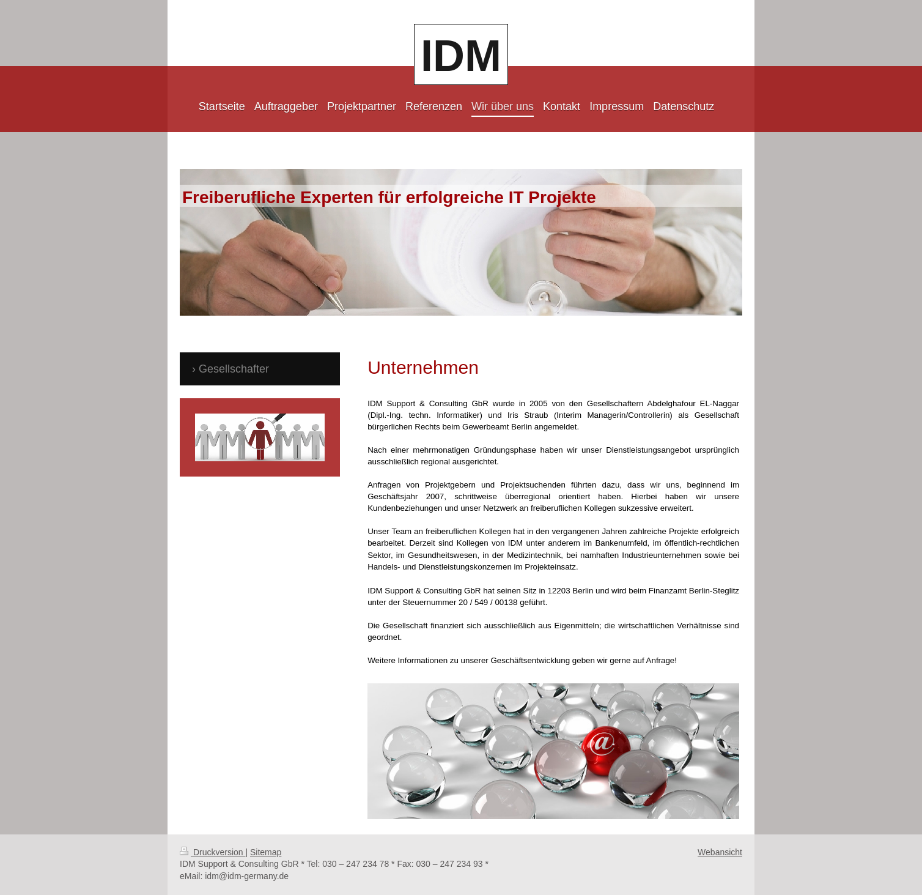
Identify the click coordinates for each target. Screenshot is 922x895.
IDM (461, 55)
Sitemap (265, 852)
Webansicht (720, 852)
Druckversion (212, 852)
